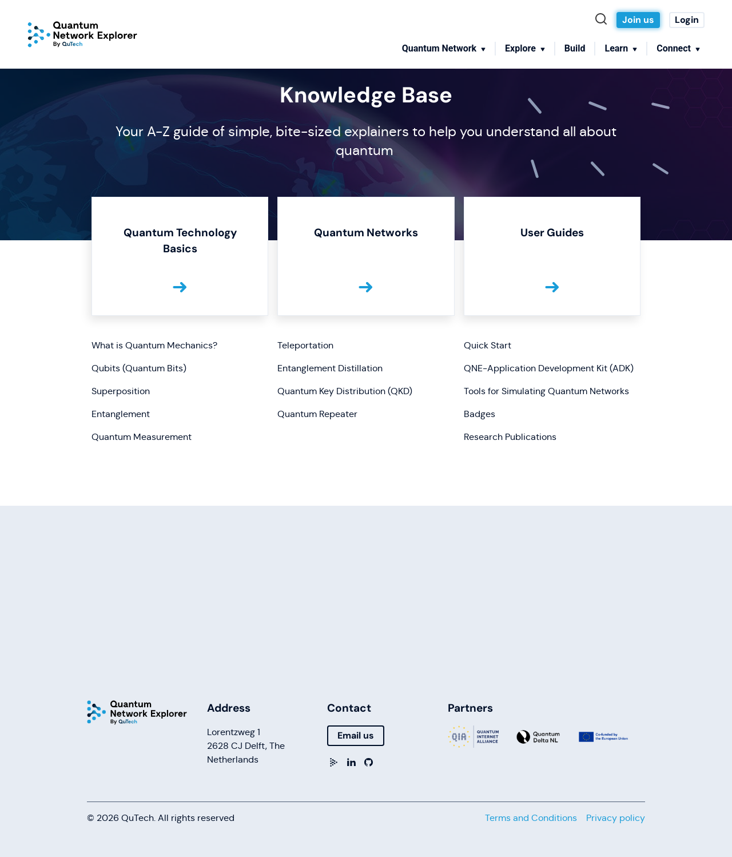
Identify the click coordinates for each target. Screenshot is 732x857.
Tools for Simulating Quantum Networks (546, 391)
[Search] (603, 20)
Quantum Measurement (142, 436)
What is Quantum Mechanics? (154, 345)
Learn (616, 48)
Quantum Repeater (317, 413)
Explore (520, 48)
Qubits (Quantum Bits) (139, 368)
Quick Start (487, 345)
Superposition (121, 391)
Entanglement (121, 413)
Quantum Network (439, 48)
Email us (355, 735)
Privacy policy (615, 817)
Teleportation (305, 345)
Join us (638, 20)
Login (687, 20)
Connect (674, 48)
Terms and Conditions (531, 817)
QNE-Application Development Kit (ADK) (549, 368)
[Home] (82, 34)
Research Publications (510, 436)
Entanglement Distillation (330, 368)
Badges (479, 413)
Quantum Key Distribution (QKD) (344, 391)
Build (575, 48)
